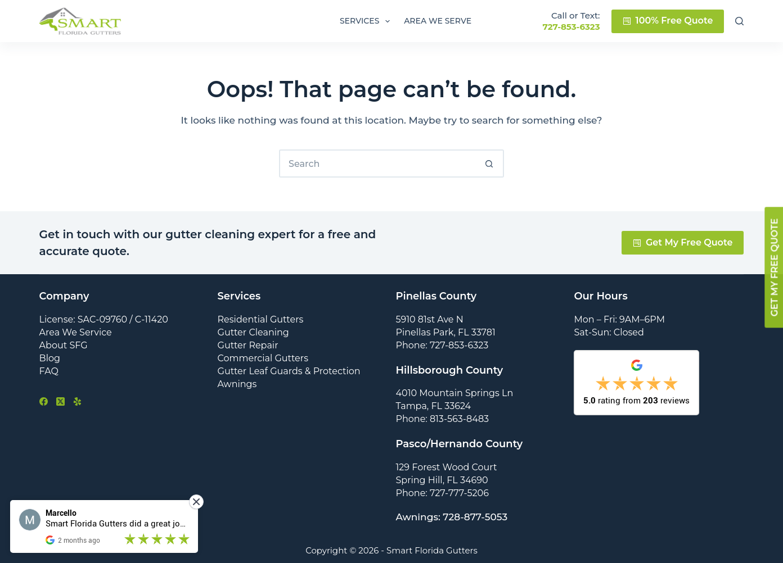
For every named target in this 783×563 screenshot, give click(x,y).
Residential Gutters (261, 319)
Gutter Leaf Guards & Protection (289, 371)
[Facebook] (43, 401)
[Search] (739, 21)
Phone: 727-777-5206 (441, 493)
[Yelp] (77, 401)
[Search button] (490, 163)
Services (367, 21)
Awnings (237, 384)
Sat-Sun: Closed (609, 332)
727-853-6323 (571, 26)
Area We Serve (437, 21)
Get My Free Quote (683, 242)
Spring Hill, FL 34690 (441, 480)
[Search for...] (377, 163)
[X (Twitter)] (60, 401)
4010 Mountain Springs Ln (454, 393)
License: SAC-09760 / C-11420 (103, 319)
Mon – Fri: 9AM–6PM (619, 319)
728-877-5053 (475, 517)
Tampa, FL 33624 (433, 406)
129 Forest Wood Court (446, 467)
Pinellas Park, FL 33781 (445, 332)
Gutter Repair (248, 345)
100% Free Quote (668, 20)
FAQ (48, 371)
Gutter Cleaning (253, 332)
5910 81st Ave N (429, 319)
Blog (49, 358)
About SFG (63, 345)
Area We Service (75, 332)
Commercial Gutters (263, 358)
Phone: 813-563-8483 (442, 419)
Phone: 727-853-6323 (441, 345)
